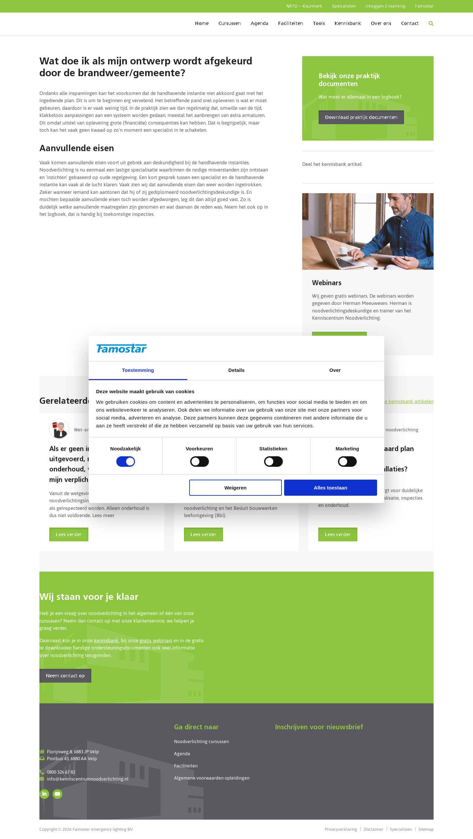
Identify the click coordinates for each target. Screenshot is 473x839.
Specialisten (344, 6)
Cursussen (229, 23)
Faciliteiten (290, 23)
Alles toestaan (331, 487)
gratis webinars (156, 640)
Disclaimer (373, 829)
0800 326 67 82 (61, 772)
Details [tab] (236, 370)
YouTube (57, 794)
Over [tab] (335, 370)
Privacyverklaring (341, 829)
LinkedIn (44, 794)
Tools (319, 23)
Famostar (424, 6)
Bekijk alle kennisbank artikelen (399, 401)
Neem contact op (65, 676)
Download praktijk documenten (361, 117)
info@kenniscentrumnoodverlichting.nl (87, 779)
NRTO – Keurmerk (304, 6)
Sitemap (426, 829)
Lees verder (69, 535)
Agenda (259, 23)
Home (202, 23)
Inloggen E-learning (385, 6)
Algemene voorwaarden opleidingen (212, 778)
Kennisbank (348, 23)
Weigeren (235, 487)
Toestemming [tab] (138, 370)
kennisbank (106, 640)
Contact (410, 23)
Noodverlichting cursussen (201, 741)
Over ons (381, 23)
